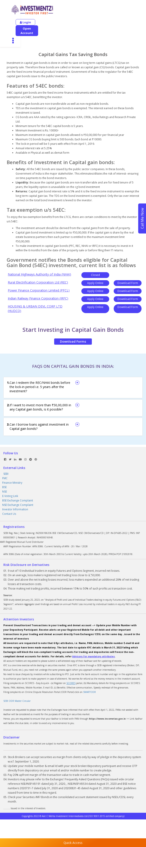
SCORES (71, 665)
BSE (4, 469)
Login (25, 22)
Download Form (127, 265)
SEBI (5, 456)
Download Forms (73, 323)
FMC (5, 460)
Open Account (53, 22)
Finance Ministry (12, 465)
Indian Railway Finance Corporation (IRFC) (38, 280)
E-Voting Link (10, 478)
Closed (95, 257)
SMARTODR (89, 674)
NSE (4, 473)
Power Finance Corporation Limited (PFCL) (39, 272)
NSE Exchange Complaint (17, 487)
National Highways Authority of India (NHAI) (39, 256)
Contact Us (9, 496)
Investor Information (15, 491)
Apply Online (95, 265)
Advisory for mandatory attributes (93, 638)
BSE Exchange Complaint (17, 482)
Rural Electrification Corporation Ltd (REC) (38, 264)
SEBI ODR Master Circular (17, 682)
